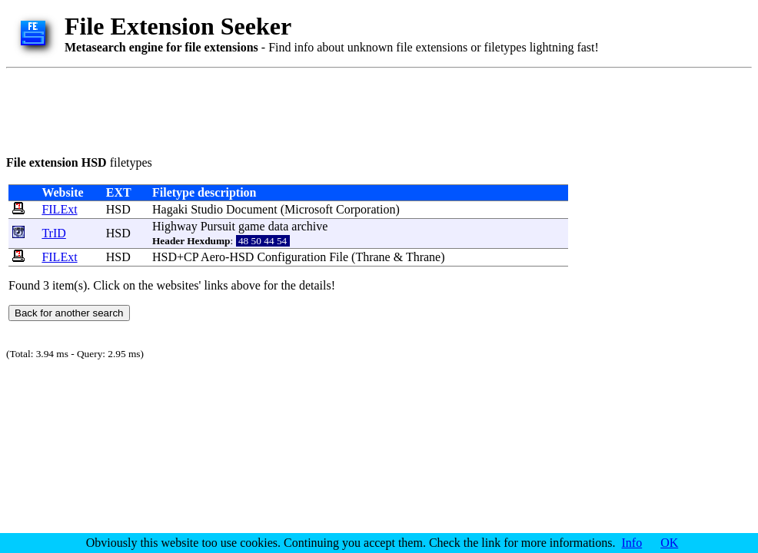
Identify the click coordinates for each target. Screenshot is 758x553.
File (338, 256)
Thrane (372, 256)
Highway (175, 226)
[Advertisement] (286, 109)
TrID (53, 233)
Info (632, 542)
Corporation (365, 209)
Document (252, 209)
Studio (207, 209)
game (251, 226)
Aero (213, 256)
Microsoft (308, 209)
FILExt (59, 209)
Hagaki (170, 209)
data (278, 226)
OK (669, 542)
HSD (118, 209)
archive (309, 226)
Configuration (291, 256)
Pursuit (218, 226)
